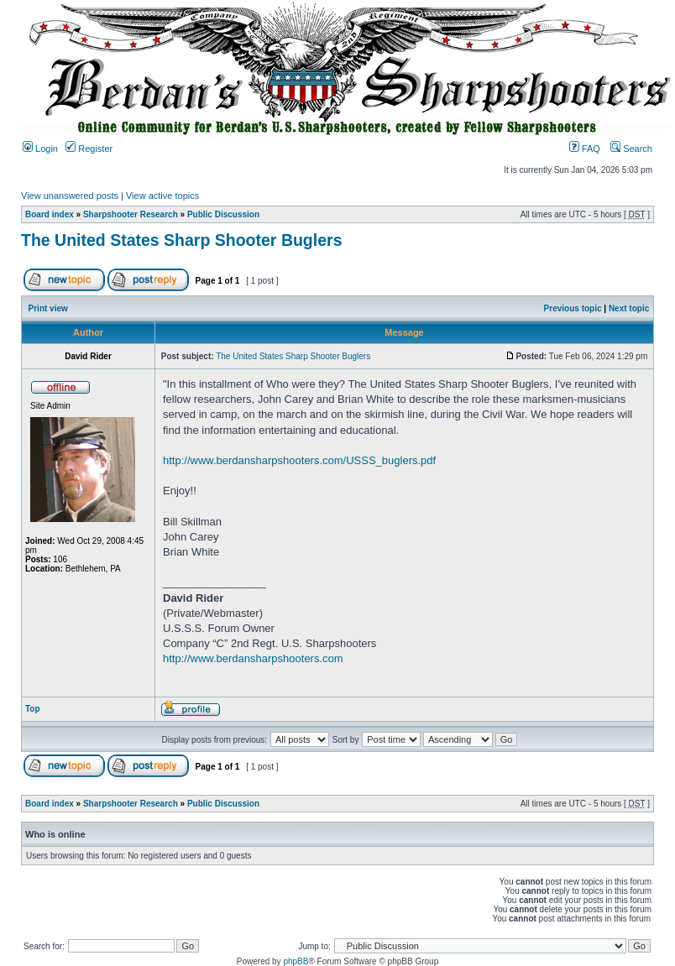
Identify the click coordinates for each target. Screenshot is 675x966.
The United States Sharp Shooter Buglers (181, 240)
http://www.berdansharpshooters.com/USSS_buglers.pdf (299, 460)
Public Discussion (223, 214)
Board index (49, 214)
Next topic (629, 308)
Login (40, 149)
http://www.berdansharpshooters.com (253, 658)
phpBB (295, 961)
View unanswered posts (69, 196)
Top (32, 708)
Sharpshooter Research (130, 214)
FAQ (584, 149)
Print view (48, 308)
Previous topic (573, 308)
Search (631, 149)
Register (88, 149)
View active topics (162, 196)
